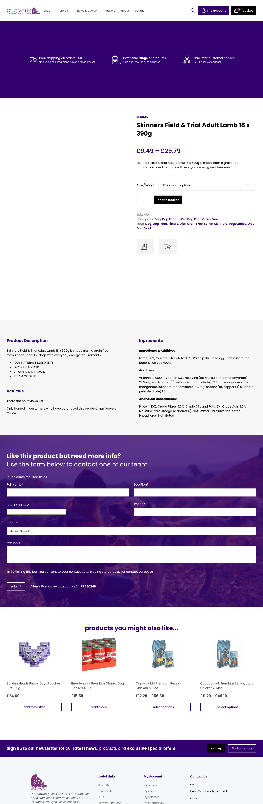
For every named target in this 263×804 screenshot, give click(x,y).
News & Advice (87, 11)
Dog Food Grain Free (202, 219)
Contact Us (104, 790)
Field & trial (177, 224)
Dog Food (160, 224)
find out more (242, 747)
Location (141, 483)
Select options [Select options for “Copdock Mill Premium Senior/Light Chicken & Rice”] (228, 706)
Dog (158, 219)
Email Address (18, 504)
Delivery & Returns (109, 802)
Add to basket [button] (34, 706)
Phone (139, 503)
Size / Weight (147, 185)
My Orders (150, 790)
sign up (216, 747)
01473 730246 (86, 585)
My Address (151, 796)
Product (12, 522)
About (125, 11)
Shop (47, 11)
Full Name (15, 483)
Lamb (208, 224)
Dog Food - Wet (174, 219)
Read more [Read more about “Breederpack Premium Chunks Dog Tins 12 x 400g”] (99, 706)
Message (13, 541)
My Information (154, 802)
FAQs (100, 796)
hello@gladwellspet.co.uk (209, 790)
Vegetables (237, 224)
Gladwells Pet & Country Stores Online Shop (23, 11)
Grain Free (195, 224)
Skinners (220, 224)
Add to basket (168, 200)
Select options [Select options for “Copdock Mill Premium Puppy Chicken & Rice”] (163, 706)
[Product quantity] (142, 200)
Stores (64, 11)
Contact (140, 11)
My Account (151, 784)
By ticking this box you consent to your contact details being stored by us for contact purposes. (83, 570)
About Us (103, 784)
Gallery (110, 11)
